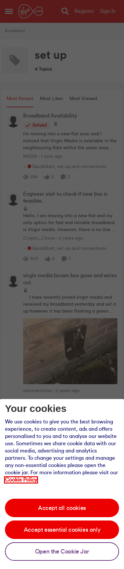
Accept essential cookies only (62, 530)
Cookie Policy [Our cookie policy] (21, 480)
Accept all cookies (62, 508)
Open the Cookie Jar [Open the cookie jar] (62, 551)
